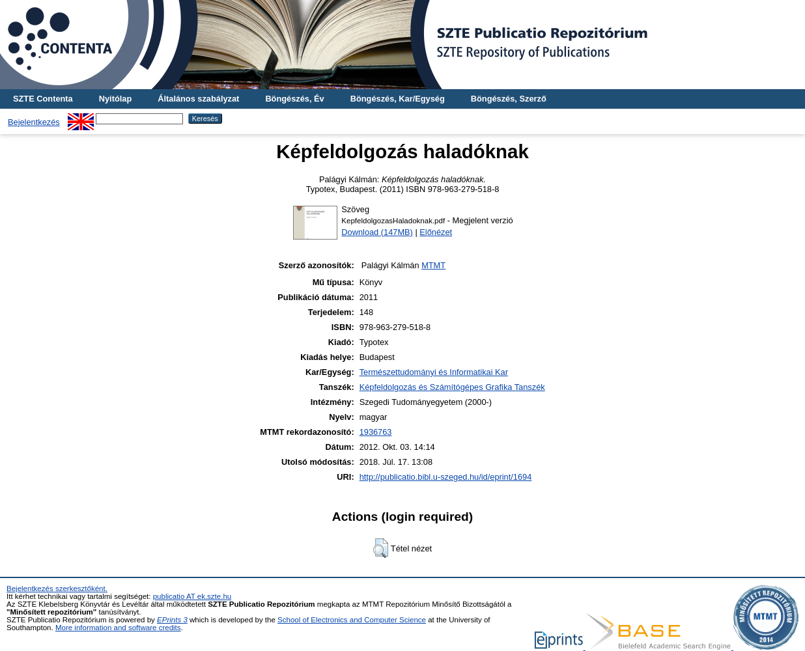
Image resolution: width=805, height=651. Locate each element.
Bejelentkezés (34, 122)
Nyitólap (115, 99)
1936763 (376, 432)
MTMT (433, 265)
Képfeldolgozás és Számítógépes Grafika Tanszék (452, 387)
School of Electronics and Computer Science (351, 620)
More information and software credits (118, 627)
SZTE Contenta (43, 99)
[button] (380, 548)
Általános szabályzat (198, 99)
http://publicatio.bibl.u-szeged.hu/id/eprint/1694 (446, 477)
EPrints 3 (172, 620)
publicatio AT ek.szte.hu (192, 596)
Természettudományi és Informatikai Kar (434, 372)
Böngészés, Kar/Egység (397, 99)
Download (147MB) (377, 232)
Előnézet (435, 232)
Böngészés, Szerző (508, 99)
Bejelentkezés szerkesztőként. (57, 588)
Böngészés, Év (294, 99)
